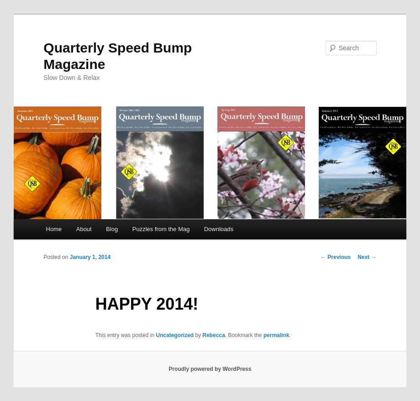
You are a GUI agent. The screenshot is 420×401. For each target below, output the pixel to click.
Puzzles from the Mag (161, 229)
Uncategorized (175, 335)
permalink (276, 335)
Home (54, 229)
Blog (112, 229)
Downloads (218, 229)
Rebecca (214, 335)
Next (366, 257)
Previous (335, 257)
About (84, 229)
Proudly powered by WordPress (209, 369)
